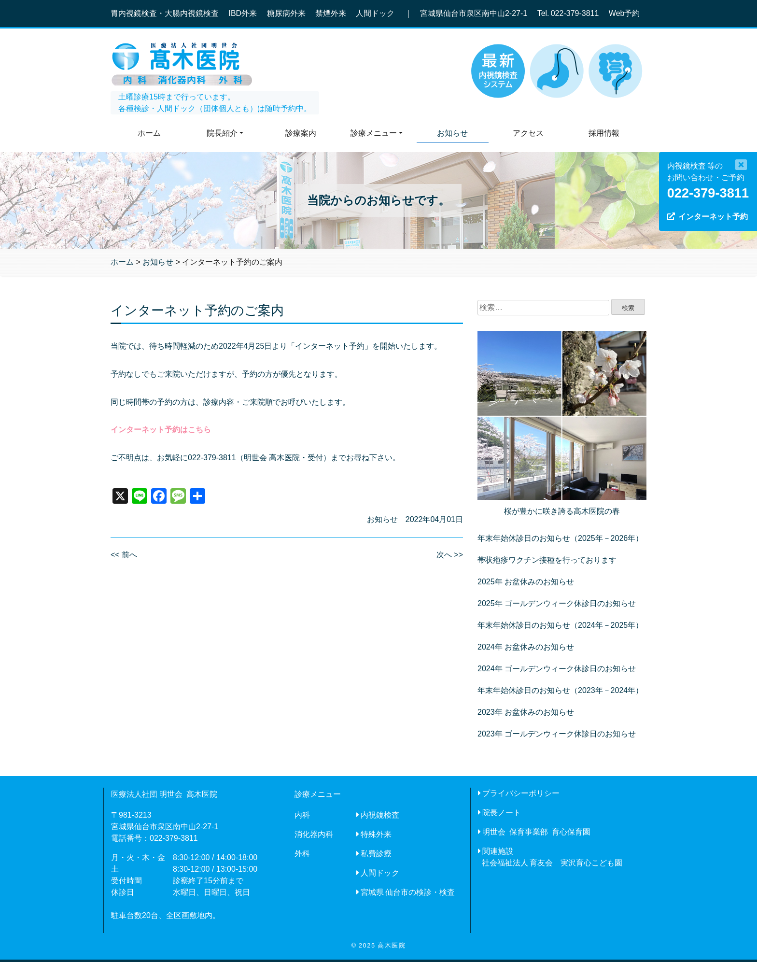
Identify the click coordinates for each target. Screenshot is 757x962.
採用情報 (604, 133)
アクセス (528, 133)
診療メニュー (373, 133)
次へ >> (449, 555)
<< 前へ (124, 555)
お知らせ (452, 133)
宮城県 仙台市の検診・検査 (408, 892)
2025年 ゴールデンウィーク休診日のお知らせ (556, 603)
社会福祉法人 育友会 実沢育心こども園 (552, 863)
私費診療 (376, 853)
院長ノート (501, 812)
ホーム (149, 133)
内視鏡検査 (380, 815)
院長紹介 (222, 133)
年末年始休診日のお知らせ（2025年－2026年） (560, 538)
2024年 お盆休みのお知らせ (525, 647)
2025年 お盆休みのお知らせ (525, 582)
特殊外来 (376, 834)
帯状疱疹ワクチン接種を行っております (547, 560)
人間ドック (380, 873)
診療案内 (300, 133)
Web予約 (624, 13)
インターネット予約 (713, 216)
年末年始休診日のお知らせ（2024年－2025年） (560, 625)
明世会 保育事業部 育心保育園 (536, 832)
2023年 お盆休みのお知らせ (525, 712)
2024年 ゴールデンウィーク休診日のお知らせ (556, 669)
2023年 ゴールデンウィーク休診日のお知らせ (556, 734)
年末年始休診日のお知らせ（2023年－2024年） (560, 690)
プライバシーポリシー (521, 793)
